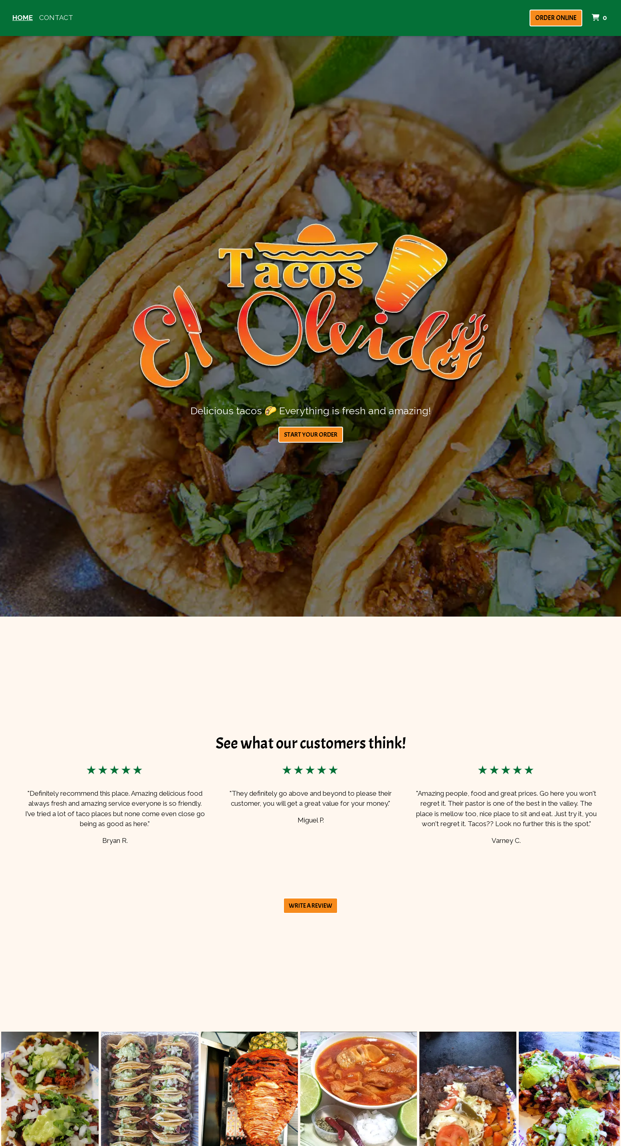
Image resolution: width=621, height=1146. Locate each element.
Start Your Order (310, 435)
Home (22, 18)
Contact (56, 18)
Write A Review (310, 906)
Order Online (556, 18)
